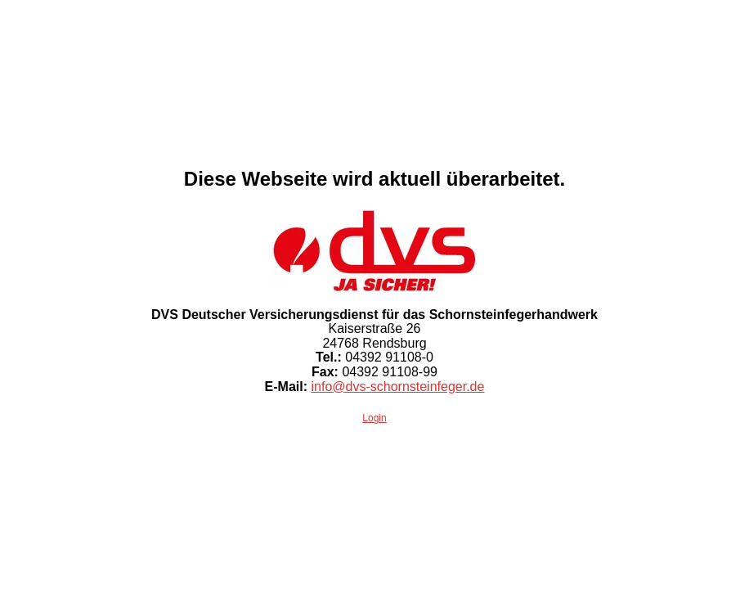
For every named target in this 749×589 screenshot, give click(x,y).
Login (374, 418)
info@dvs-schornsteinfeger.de (397, 386)
